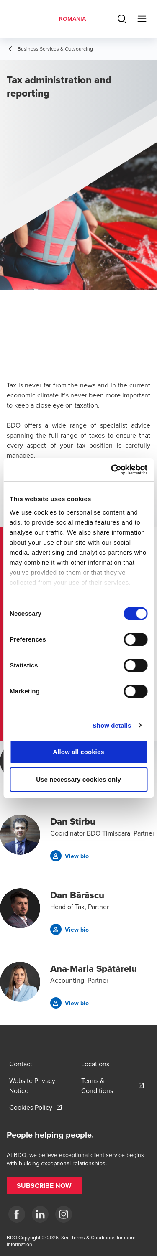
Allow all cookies (78, 751)
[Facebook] (17, 1214)
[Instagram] (64, 1214)
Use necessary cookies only (78, 779)
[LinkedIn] (40, 1214)
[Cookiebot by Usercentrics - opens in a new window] (111, 469)
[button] (69, 855)
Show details (112, 725)
